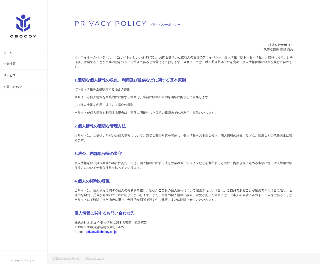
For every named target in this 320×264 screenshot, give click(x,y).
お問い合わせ (12, 87)
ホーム (8, 52)
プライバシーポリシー (66, 258)
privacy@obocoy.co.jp (101, 232)
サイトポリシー (94, 258)
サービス (9, 75)
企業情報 (9, 64)
